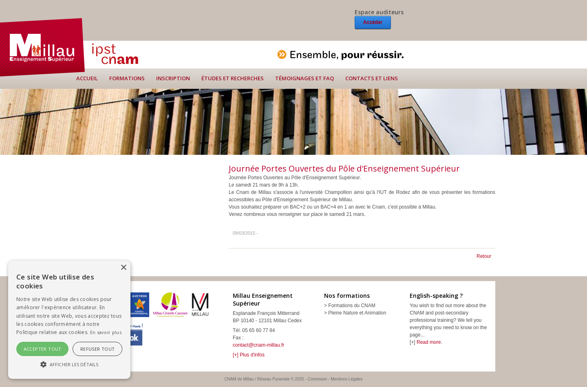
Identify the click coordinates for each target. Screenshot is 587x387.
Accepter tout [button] (43, 349)
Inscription (173, 78)
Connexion (317, 379)
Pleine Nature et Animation (357, 313)
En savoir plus (105, 332)
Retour (484, 256)
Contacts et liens (371, 78)
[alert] (69, 320)
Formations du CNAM (351, 305)
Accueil (87, 78)
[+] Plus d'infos (249, 355)
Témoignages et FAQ (304, 78)
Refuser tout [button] (97, 349)
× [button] (123, 268)
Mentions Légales (346, 379)
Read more (429, 342)
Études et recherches (232, 78)
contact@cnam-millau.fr (258, 345)
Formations (127, 78)
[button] (69, 364)
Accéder (372, 22)
